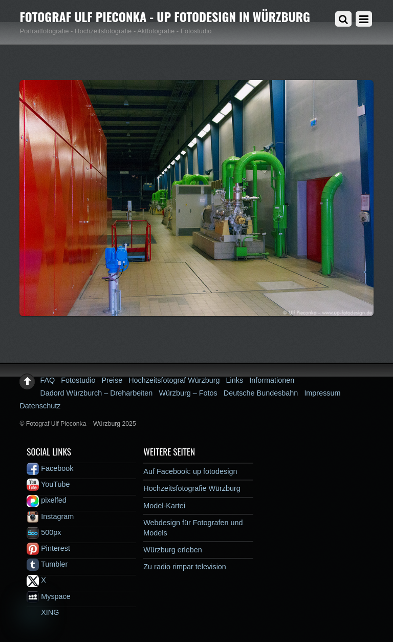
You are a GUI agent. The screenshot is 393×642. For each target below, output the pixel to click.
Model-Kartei (164, 506)
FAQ (47, 380)
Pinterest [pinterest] (48, 548)
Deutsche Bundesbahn (261, 393)
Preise (111, 380)
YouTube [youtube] (48, 484)
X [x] (36, 580)
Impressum (322, 393)
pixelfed (47, 500)
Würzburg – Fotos (188, 393)
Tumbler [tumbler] (47, 564)
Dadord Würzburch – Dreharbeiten (96, 393)
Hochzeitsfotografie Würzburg (192, 488)
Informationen (271, 380)
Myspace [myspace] (49, 596)
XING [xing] (43, 612)
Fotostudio (78, 380)
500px (44, 532)
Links (235, 380)
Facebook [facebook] (50, 468)
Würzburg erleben (172, 550)
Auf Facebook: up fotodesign (190, 471)
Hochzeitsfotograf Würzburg (174, 380)
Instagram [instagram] (50, 516)
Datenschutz (39, 406)
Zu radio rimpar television (184, 567)
